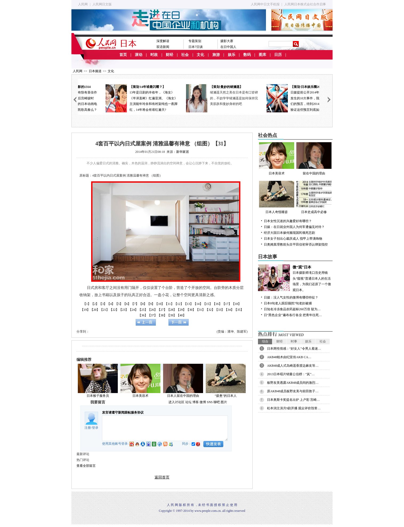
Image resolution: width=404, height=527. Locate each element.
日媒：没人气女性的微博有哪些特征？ (291, 297)
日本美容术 (140, 396)
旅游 (216, 55)
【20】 (95, 310)
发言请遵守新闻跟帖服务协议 (123, 412)
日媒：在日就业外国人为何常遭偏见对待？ (294, 227)
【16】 (217, 304)
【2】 (95, 304)
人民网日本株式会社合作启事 (305, 4)
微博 (203, 402)
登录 (95, 428)
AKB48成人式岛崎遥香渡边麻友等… (292, 365)
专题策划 (194, 41)
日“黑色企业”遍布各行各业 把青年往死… (293, 315)
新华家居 (182, 152)
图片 (224, 402)
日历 (278, 55)
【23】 (123, 310)
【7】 (135, 304)
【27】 (162, 310)
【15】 (207, 304)
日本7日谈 (195, 47)
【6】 (127, 304)
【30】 (191, 310)
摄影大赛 (226, 41)
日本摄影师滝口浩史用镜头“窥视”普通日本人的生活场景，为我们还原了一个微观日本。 (295, 278)
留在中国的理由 (314, 158)
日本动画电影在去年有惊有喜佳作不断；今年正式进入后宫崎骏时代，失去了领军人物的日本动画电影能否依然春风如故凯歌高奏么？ (118, 98)
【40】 (181, 315)
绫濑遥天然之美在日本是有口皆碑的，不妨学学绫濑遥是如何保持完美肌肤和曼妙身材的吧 (291, 98)
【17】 (227, 304)
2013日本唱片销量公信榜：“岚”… (291, 374)
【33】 (219, 310)
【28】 (171, 310)
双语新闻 (162, 47)
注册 (87, 428)
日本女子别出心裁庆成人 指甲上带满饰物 (293, 238)
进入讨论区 (176, 402)
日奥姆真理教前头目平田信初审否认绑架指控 (296, 244)
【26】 (152, 310)
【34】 (229, 310)
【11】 (169, 304)
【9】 (151, 304)
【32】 (210, 310)
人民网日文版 (102, 4)
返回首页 (162, 477)
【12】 (179, 304)
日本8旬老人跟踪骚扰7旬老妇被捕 (288, 303)
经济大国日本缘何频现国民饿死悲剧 (289, 233)
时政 (154, 55)
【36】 (143, 315)
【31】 (200, 310)
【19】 (85, 310)
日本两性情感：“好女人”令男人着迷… (294, 348)
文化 (200, 55)
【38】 (162, 315)
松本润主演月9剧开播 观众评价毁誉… (294, 408)
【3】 (103, 304)
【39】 (171, 315)
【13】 (188, 304)
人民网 (83, 4)
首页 (123, 55)
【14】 (198, 304)
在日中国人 (228, 47)
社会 (185, 55)
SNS (210, 402)
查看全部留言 (86, 466)
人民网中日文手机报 (265, 4)
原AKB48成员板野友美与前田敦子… (292, 391)
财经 (169, 55)
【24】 (133, 310)
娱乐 (231, 55)
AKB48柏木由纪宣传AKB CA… (289, 357)
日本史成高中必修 (314, 197)
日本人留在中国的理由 (183, 396)
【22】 (114, 310)
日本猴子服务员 (98, 396)
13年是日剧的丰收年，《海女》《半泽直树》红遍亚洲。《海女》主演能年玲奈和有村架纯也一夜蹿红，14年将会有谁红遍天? (199, 98)
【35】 (239, 310)
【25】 (143, 310)
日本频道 (95, 71)
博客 (195, 402)
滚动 (138, 55)
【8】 (143, 304)
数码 (247, 55)
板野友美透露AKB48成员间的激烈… (292, 383)
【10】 (159, 304)
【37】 (152, 315)
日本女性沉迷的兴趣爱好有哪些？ (288, 221)
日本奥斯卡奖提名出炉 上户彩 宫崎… (293, 400)
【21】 (104, 310)
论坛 (188, 402)
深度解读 (162, 41)
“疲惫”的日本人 (226, 396)
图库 (262, 55)
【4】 (111, 304)
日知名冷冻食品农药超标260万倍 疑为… (292, 309)
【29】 (181, 310)
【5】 (119, 304)
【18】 (236, 304)
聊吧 (216, 402)
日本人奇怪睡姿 (276, 197)
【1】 (87, 304)
